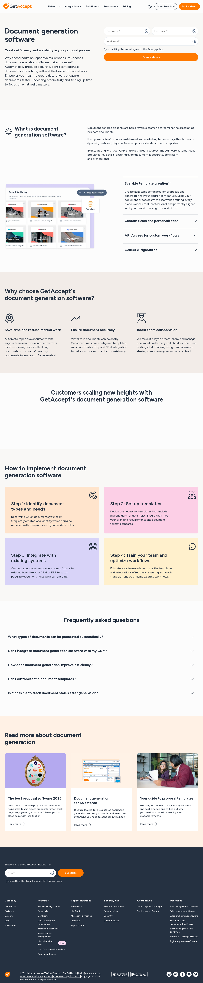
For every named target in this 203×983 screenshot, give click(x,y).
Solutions (93, 6)
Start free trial (166, 6)
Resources (112, 6)
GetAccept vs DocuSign (149, 906)
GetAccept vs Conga (148, 911)
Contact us (10, 906)
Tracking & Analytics (48, 928)
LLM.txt (75, 976)
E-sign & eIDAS (111, 920)
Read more (16, 824)
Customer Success (47, 954)
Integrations (74, 6)
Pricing (127, 6)
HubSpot (75, 911)
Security (108, 916)
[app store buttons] (120, 976)
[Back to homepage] (17, 6)
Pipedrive (75, 920)
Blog (7, 920)
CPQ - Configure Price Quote (46, 922)
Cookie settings (61, 976)
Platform (54, 6)
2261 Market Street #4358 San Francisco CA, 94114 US (48, 973)
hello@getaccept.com (89, 973)
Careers (9, 916)
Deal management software (184, 906)
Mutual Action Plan (52, 943)
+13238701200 (28, 976)
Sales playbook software (182, 911)
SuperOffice (77, 925)
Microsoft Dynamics (81, 916)
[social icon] (169, 974)
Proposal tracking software (184, 936)
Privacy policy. (156, 49)
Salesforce (76, 906)
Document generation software (181, 930)
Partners (9, 911)
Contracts (43, 916)
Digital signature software (183, 941)
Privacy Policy (44, 976)
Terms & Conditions (114, 906)
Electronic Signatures (49, 906)
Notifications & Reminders (51, 949)
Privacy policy (111, 911)
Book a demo (189, 6)
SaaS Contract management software (181, 922)
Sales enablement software (184, 916)
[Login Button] (150, 6)
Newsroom (10, 925)
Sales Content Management (45, 935)
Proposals (43, 911)
